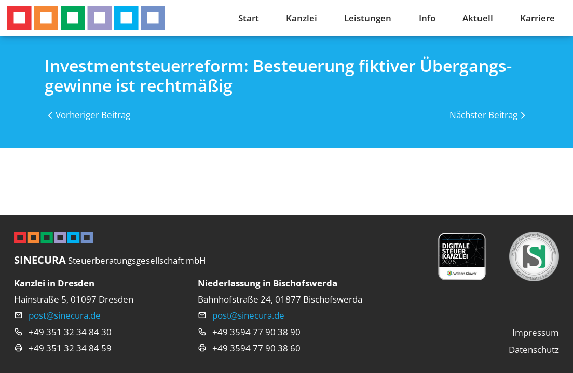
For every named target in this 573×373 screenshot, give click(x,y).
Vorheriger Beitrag (93, 115)
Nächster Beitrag (483, 115)
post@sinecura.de (65, 315)
